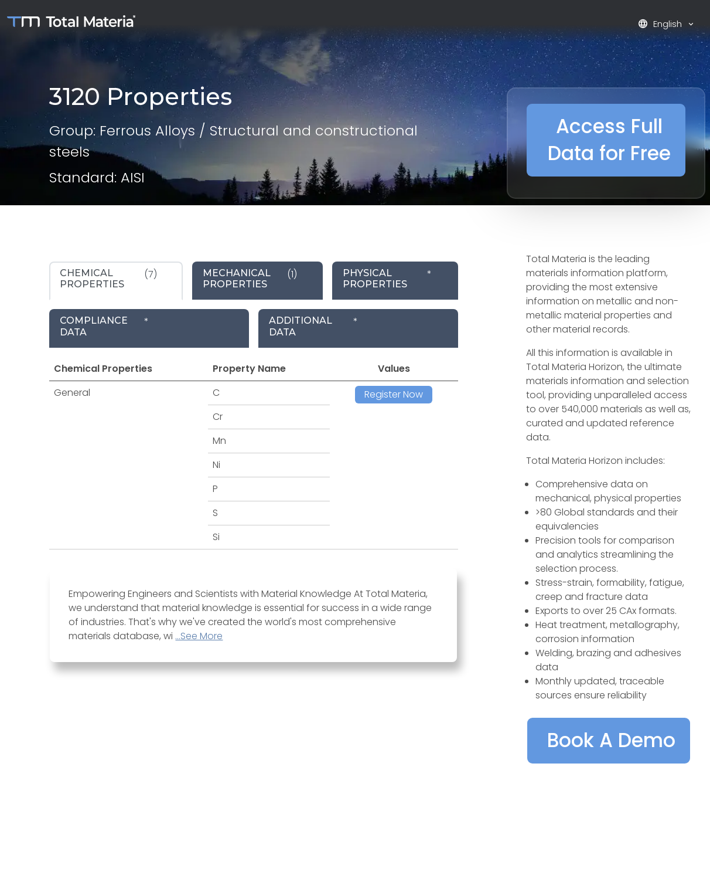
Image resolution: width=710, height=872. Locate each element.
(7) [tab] (108, 278)
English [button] (661, 24)
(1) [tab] (250, 278)
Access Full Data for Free (609, 140)
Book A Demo (611, 740)
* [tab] (387, 278)
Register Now (393, 394)
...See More (199, 636)
